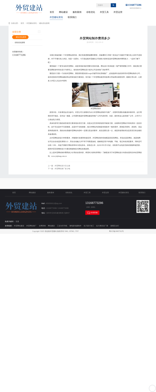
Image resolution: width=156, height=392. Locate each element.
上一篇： (59, 166)
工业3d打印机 (62, 226)
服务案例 (77, 12)
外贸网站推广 (31, 226)
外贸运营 (118, 12)
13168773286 (134, 5)
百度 (17, 221)
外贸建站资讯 (56, 17)
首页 (52, 12)
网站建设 (63, 12)
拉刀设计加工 (89, 226)
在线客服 (92, 212)
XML (66, 231)
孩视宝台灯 (114, 226)
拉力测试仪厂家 (102, 226)
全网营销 (42, 226)
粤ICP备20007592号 (116, 231)
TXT (77, 231)
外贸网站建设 (19, 226)
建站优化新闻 (44, 23)
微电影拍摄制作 (75, 226)
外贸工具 (104, 12)
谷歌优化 (90, 12)
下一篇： (59, 169)
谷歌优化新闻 (20, 42)
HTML (71, 231)
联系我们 (72, 17)
